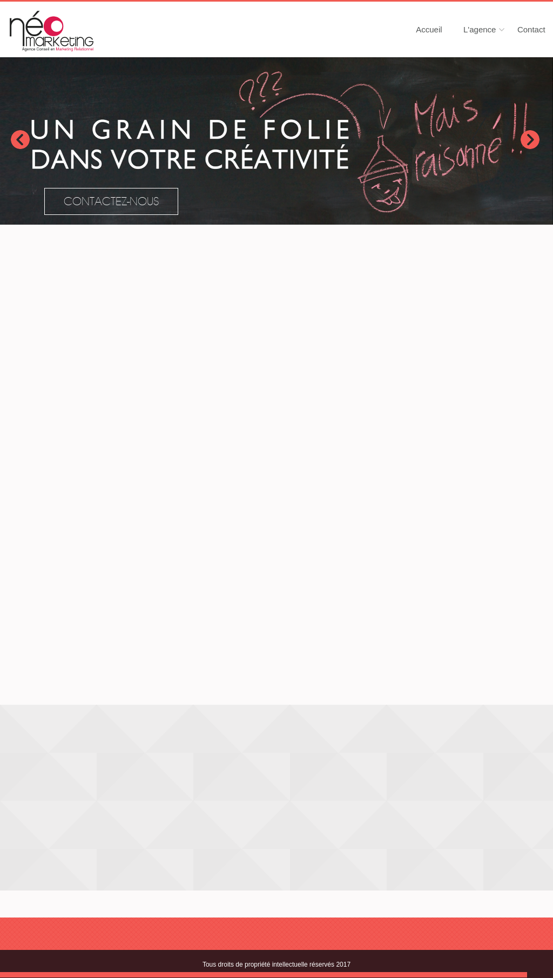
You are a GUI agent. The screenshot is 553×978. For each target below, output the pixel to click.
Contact (531, 29)
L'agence (479, 29)
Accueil (429, 29)
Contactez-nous (111, 202)
